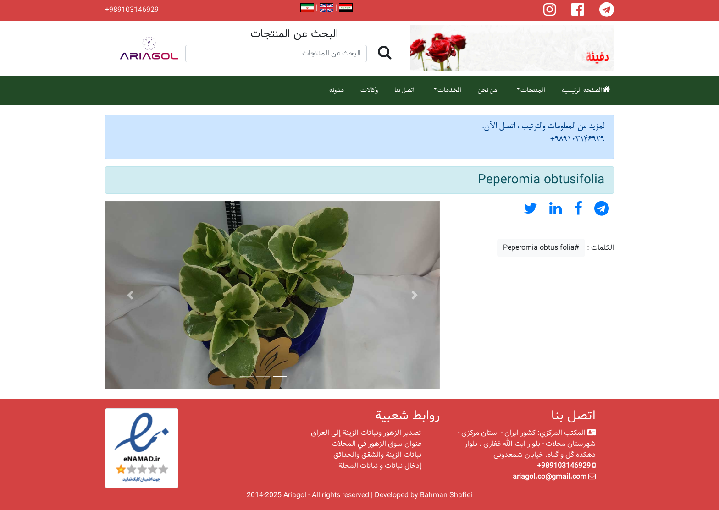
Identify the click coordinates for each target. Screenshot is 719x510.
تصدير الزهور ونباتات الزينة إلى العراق (366, 433)
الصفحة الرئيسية (586, 90)
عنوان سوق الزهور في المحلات (376, 444)
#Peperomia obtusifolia (541, 247)
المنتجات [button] (532, 90)
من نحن (487, 90)
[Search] (276, 53)
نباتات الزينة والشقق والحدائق (377, 455)
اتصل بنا (404, 90)
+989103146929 (132, 10)
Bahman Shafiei (446, 495)
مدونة (336, 90)
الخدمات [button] (449, 90)
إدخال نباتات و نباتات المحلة (379, 466)
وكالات (369, 90)
